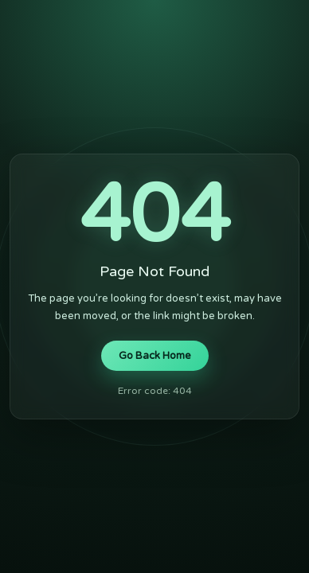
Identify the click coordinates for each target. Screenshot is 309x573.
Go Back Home (155, 355)
